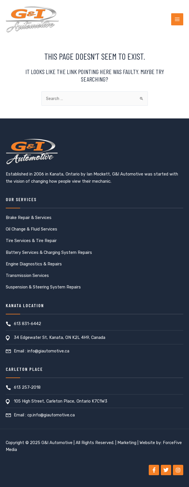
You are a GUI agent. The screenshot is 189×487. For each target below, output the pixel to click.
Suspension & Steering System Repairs (43, 287)
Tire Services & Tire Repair (31, 240)
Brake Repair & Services (28, 217)
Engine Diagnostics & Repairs (34, 264)
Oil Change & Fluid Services (31, 229)
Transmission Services (27, 275)
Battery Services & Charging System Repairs (49, 252)
